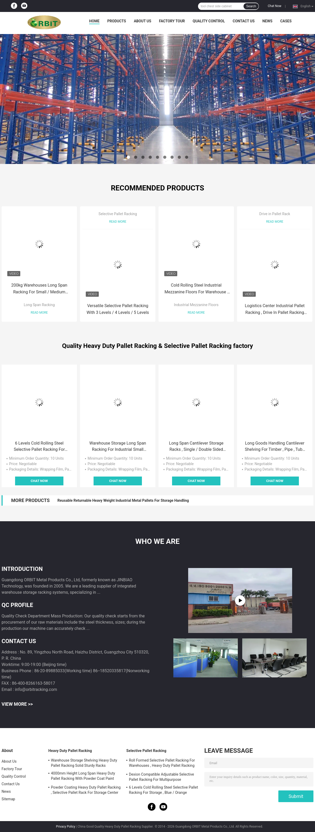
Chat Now (274, 6)
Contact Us (243, 21)
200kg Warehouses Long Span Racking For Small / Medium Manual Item (39, 289)
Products (116, 21)
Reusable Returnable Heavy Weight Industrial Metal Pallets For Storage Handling (123, 500)
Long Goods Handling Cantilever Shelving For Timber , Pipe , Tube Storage (275, 447)
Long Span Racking (39, 305)
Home (94, 21)
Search (251, 6)
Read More (39, 312)
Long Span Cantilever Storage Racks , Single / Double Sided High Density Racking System (196, 447)
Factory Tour (172, 21)
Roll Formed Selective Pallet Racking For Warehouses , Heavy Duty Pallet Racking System (162, 763)
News (267, 21)
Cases (286, 21)
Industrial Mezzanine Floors (196, 305)
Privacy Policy (65, 826)
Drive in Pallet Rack (274, 214)
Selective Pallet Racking (118, 214)
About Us (142, 21)
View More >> (17, 704)
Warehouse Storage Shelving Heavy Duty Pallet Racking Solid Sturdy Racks (84, 763)
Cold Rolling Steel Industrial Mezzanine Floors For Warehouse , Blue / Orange (196, 289)
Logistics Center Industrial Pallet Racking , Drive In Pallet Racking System (275, 309)
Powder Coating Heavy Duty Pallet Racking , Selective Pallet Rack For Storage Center (86, 790)
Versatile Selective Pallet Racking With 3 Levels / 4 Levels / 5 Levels (118, 309)
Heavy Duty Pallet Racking (70, 751)
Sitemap (8, 799)
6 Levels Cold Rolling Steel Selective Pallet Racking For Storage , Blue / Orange (39, 447)
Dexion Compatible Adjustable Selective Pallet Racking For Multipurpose (161, 777)
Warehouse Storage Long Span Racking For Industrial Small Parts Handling (117, 447)
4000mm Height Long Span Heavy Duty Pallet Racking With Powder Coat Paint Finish (83, 776)
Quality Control (209, 21)
